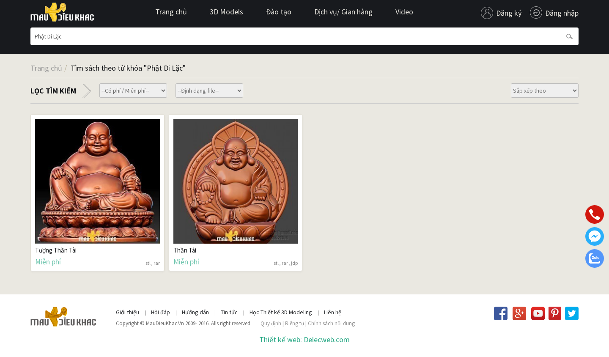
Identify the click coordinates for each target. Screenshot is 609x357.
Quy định (271, 323)
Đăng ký (508, 13)
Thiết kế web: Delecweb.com (304, 339)
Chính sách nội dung (331, 323)
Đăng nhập (562, 13)
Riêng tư (294, 323)
